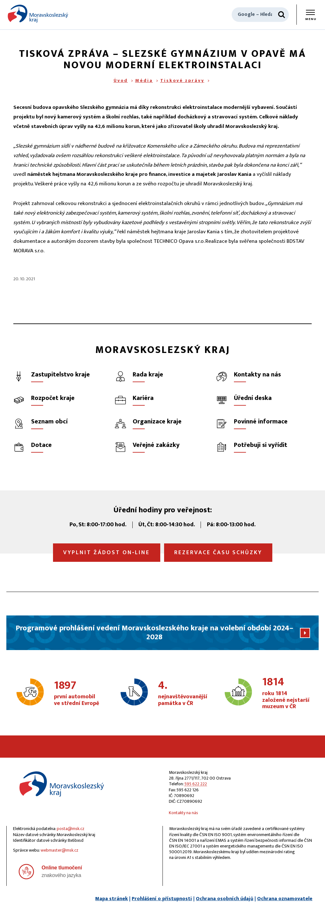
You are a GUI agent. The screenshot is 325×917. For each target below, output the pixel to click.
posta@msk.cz (70, 828)
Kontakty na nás (183, 812)
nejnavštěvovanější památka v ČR (182, 693)
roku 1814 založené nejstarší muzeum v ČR (286, 693)
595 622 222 (195, 783)
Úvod (121, 80)
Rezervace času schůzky (218, 552)
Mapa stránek (111, 898)
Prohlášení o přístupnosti (162, 898)
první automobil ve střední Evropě (78, 693)
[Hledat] (281, 14)
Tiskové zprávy (182, 80)
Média (144, 80)
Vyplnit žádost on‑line (106, 552)
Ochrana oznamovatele (284, 898)
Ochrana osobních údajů (224, 898)
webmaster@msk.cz (59, 850)
